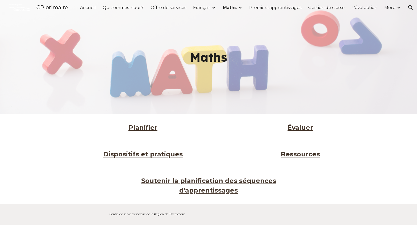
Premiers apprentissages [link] (275, 7)
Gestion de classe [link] (326, 7)
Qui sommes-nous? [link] (123, 7)
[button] (410, 7)
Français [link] (201, 7)
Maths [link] (230, 7)
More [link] (389, 7)
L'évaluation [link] (364, 7)
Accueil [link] (88, 7)
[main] (208, 57)
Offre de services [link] (168, 7)
